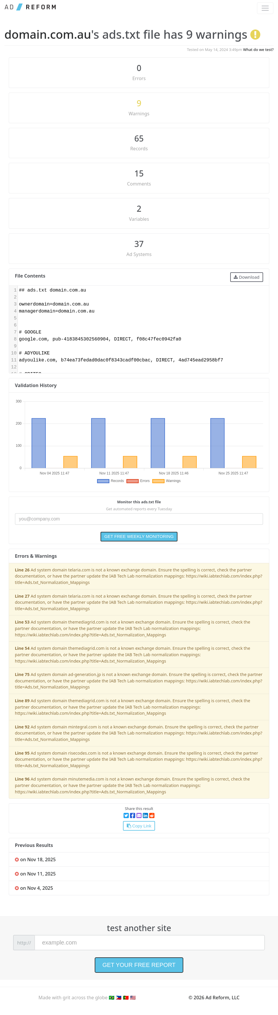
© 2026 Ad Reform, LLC (214, 997)
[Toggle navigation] (265, 8)
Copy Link (139, 826)
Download (246, 277)
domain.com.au (47, 34)
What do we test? (258, 49)
